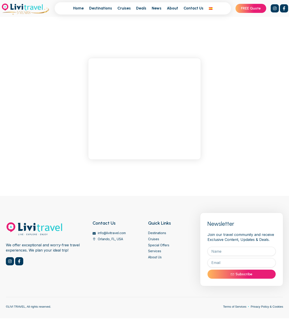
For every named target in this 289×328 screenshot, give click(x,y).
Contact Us (193, 8)
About (172, 8)
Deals (141, 8)
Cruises (124, 8)
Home (78, 8)
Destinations (100, 8)
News (156, 8)
